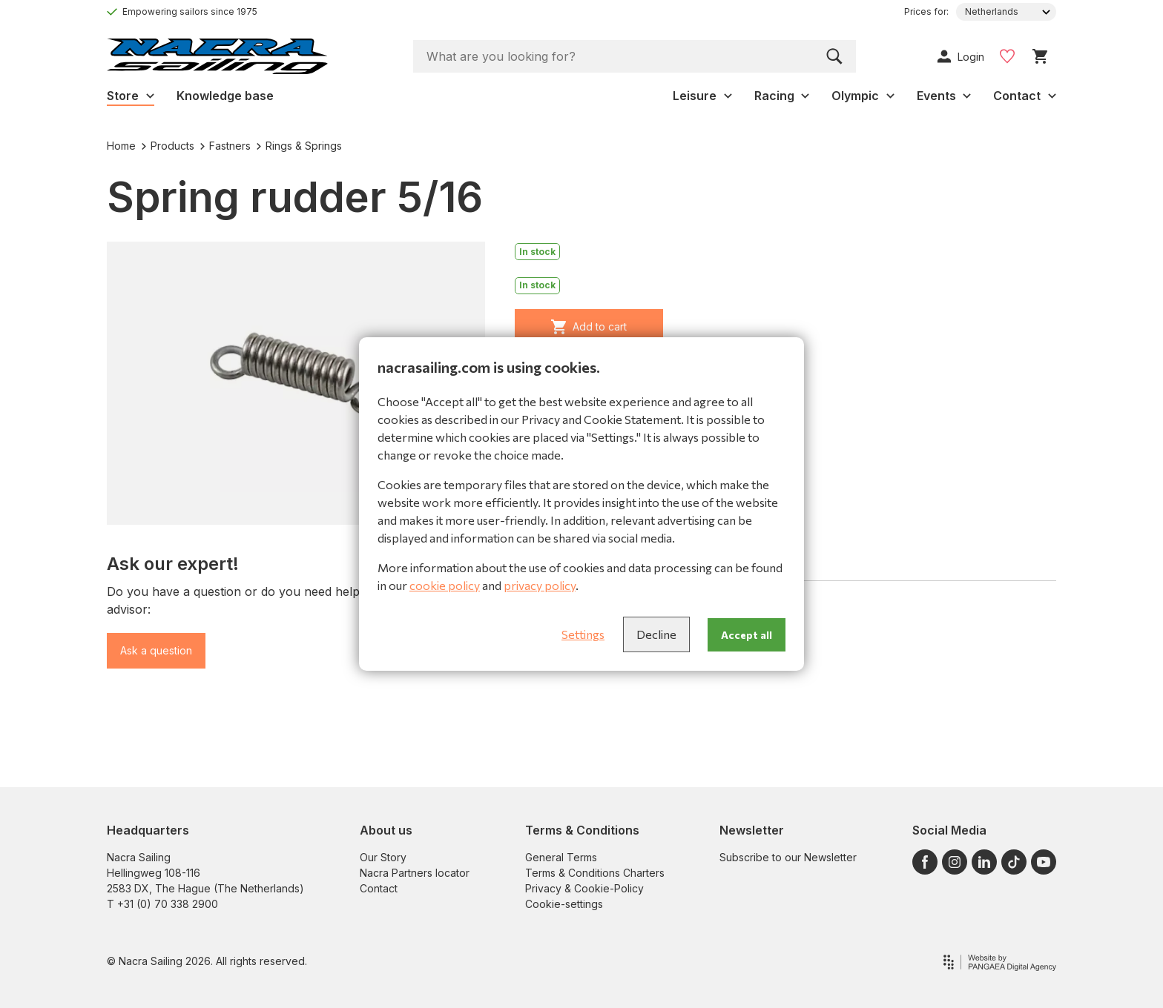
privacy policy (540, 585)
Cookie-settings (564, 904)
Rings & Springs (299, 145)
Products (168, 145)
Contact (379, 888)
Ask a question (156, 650)
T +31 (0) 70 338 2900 (162, 904)
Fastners (225, 145)
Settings (582, 634)
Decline (656, 634)
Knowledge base (225, 95)
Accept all (746, 635)
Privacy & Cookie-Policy (584, 888)
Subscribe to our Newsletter (788, 857)
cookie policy (444, 585)
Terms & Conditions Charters (595, 872)
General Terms (561, 857)
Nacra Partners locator (415, 872)
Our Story (383, 857)
